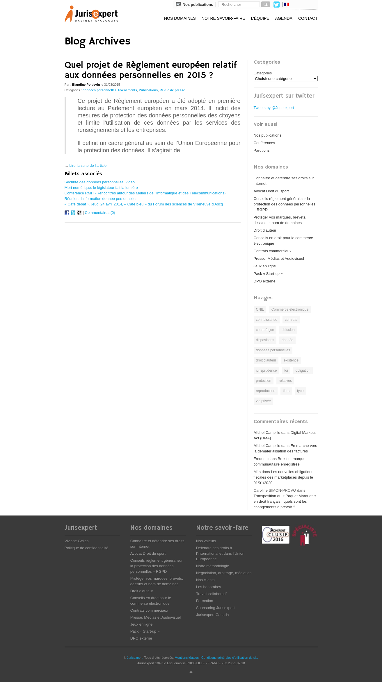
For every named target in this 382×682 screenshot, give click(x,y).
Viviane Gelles (77, 541)
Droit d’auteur (265, 230)
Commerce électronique (289, 309)
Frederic (261, 459)
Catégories (263, 73)
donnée (287, 340)
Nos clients (205, 580)
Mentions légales (187, 657)
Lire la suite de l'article (87, 165)
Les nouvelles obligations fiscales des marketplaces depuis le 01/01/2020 (283, 477)
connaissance (266, 320)
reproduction (266, 391)
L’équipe (260, 18)
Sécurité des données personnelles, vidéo (100, 182)
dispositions (265, 340)
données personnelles (99, 90)
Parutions (262, 150)
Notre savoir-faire (223, 18)
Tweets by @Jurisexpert (274, 107)
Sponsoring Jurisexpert (215, 608)
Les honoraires (208, 587)
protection (263, 381)
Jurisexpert (135, 657)
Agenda (283, 18)
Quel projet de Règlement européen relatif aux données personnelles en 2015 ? (151, 70)
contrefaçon (265, 330)
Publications (148, 90)
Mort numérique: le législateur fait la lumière (101, 187)
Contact (308, 18)
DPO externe (265, 281)
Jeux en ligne (265, 266)
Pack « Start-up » (268, 273)
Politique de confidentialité (87, 548)
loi (286, 370)
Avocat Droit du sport (271, 191)
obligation (303, 370)
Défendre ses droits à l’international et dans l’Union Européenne (220, 553)
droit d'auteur (266, 360)
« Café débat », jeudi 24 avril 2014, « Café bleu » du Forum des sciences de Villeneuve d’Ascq (144, 204)
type (300, 391)
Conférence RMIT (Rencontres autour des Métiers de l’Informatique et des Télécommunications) (145, 193)
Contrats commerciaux (273, 251)
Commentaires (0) (100, 212)
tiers (286, 391)
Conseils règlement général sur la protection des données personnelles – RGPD (284, 204)
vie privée (263, 401)
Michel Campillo (267, 432)
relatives (285, 381)
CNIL (260, 309)
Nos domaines (180, 18)
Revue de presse (172, 90)
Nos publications (267, 135)
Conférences (264, 143)
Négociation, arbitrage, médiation (224, 573)
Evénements (127, 90)
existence (291, 360)
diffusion (288, 330)
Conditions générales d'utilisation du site (229, 657)
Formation (204, 601)
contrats (291, 320)
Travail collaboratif (211, 594)
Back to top (191, 672)
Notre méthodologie (212, 566)
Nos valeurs (206, 541)
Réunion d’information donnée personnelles (101, 198)
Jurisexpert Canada (212, 615)
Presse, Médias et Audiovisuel (279, 258)
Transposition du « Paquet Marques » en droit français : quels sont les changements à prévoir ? (285, 501)
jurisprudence (266, 370)
